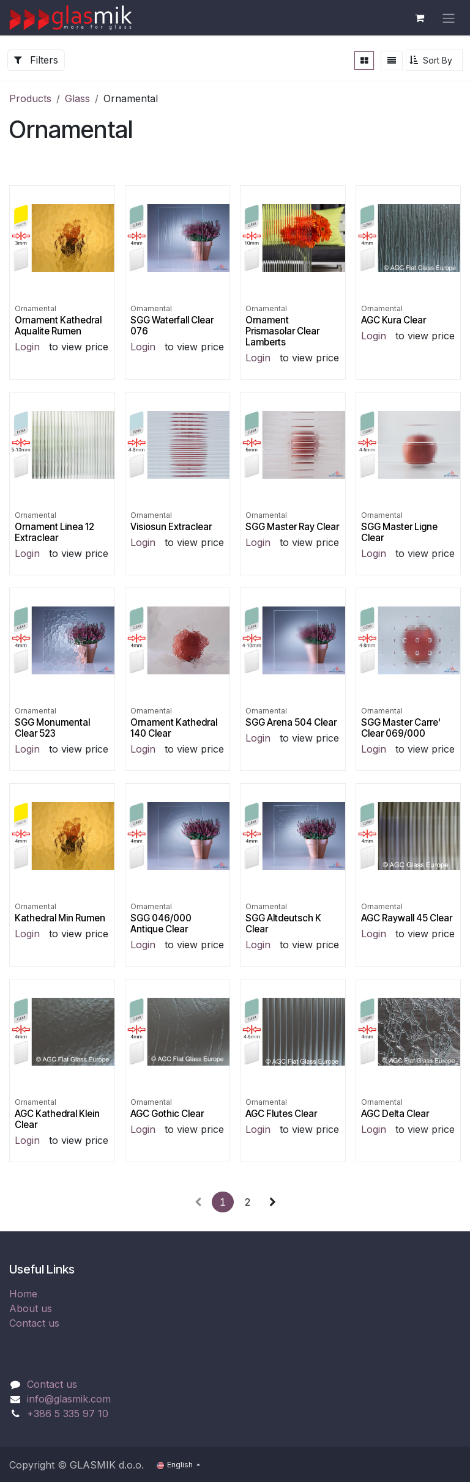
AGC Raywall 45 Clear (406, 918)
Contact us (34, 1323)
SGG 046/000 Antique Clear (161, 923)
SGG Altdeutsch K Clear (283, 923)
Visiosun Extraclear (171, 527)
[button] (434, 60)
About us (30, 1308)
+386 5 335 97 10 (67, 1413)
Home (23, 1294)
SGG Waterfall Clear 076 (172, 325)
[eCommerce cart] (419, 18)
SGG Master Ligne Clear (399, 532)
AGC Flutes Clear (281, 1113)
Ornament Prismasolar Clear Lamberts (282, 330)
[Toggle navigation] (448, 18)
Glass (77, 98)
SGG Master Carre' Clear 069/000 (401, 728)
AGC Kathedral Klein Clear (57, 1119)
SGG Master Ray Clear (292, 527)
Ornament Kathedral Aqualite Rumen (58, 325)
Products (30, 98)
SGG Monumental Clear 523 (52, 728)
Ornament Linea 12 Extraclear (54, 532)
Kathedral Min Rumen (60, 918)
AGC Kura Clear (393, 319)
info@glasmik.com (69, 1399)
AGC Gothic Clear (167, 1113)
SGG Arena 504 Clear (291, 722)
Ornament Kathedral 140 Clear (173, 728)
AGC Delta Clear (395, 1113)
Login (27, 347)
